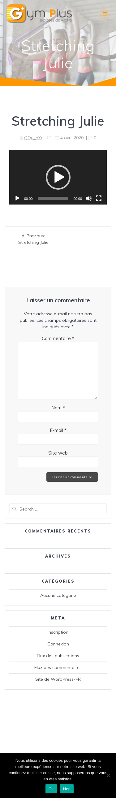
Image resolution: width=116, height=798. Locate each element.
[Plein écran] (99, 198)
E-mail (58, 430)
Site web (58, 453)
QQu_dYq (34, 137)
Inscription (58, 632)
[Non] (108, 775)
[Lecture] (17, 198)
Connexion (58, 644)
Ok (51, 789)
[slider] (53, 198)
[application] (58, 177)
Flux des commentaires (58, 667)
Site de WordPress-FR (58, 679)
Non (67, 789)
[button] (58, 177)
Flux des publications (58, 655)
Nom (58, 408)
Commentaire (58, 338)
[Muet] (89, 198)
